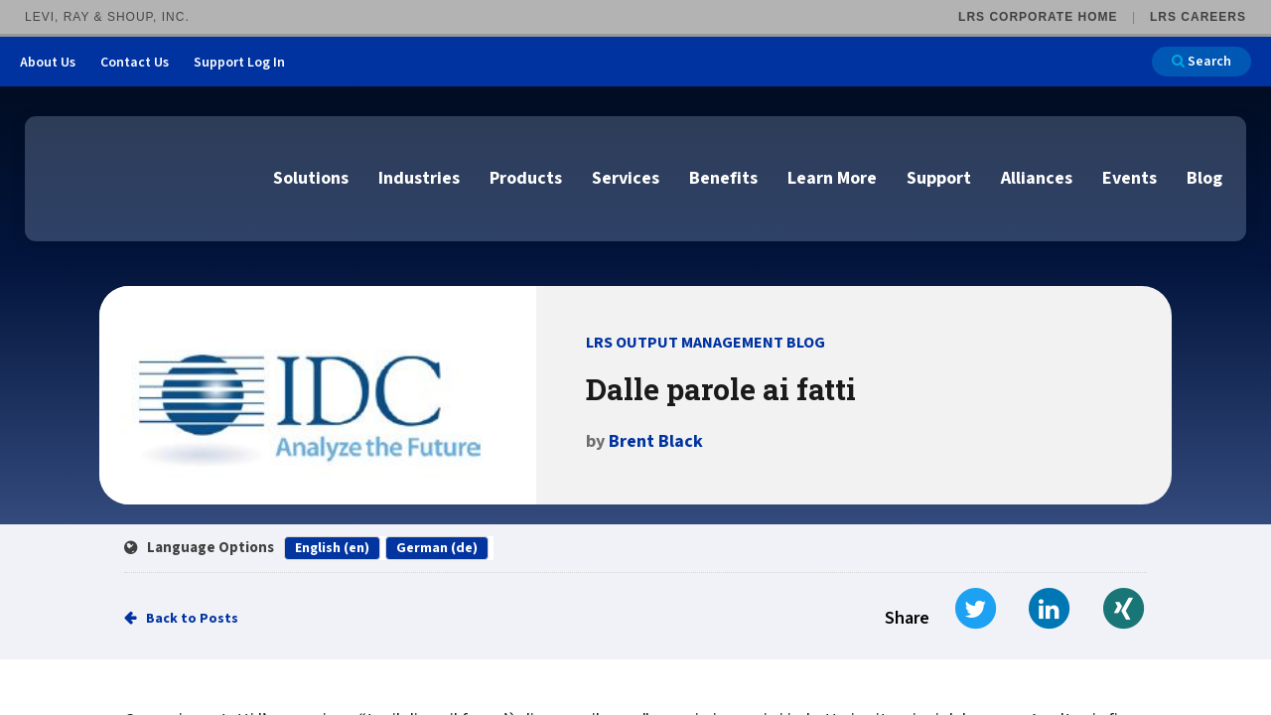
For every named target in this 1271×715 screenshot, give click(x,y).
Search (1201, 62)
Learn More (832, 178)
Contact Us (134, 62)
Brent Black (656, 441)
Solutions (311, 178)
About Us (47, 62)
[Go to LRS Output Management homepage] (144, 177)
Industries (419, 178)
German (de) (437, 548)
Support (939, 178)
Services (625, 178)
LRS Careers (1198, 17)
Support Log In (239, 62)
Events (1129, 178)
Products (526, 178)
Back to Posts (192, 619)
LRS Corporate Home (1037, 17)
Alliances (1036, 178)
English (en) (332, 548)
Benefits (723, 178)
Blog (1204, 178)
